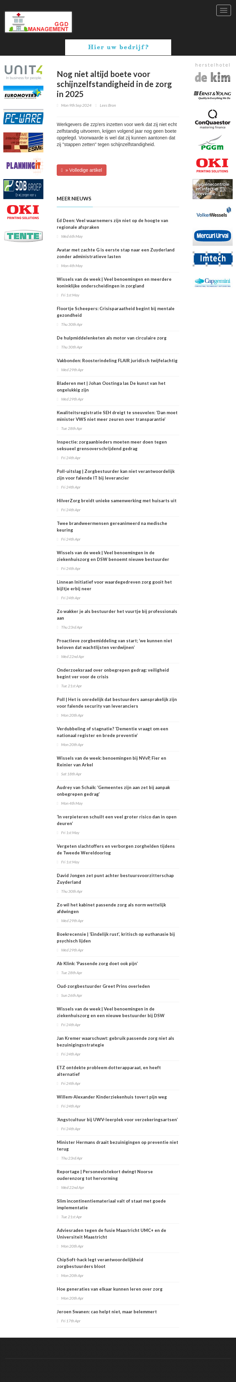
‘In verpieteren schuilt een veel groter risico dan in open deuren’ (117, 820)
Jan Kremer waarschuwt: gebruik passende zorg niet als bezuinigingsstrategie (115, 1041)
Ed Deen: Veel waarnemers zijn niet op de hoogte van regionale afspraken (112, 224)
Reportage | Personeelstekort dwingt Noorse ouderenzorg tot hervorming (105, 1175)
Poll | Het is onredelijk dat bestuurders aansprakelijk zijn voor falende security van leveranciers (117, 703)
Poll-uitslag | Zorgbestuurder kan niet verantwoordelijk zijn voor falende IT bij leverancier (116, 475)
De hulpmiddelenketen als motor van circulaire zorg (112, 337)
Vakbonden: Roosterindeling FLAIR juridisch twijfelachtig (117, 360)
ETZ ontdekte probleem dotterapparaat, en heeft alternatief (109, 1071)
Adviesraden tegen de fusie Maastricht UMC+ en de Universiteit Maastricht (111, 1234)
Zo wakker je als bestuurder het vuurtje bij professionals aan (117, 615)
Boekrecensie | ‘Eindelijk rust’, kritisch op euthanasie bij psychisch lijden (116, 937)
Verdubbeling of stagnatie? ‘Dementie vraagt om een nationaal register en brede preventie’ (112, 732)
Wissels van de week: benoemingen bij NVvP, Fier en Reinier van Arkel (111, 761)
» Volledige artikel (81, 170)
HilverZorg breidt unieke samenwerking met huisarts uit (117, 500)
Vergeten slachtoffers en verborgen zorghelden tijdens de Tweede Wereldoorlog (116, 849)
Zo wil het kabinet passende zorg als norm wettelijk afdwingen (111, 908)
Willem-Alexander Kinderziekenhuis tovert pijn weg (112, 1097)
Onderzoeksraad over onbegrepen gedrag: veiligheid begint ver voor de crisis (113, 673)
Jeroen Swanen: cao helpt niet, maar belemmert (107, 1311)
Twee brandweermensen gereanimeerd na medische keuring (112, 527)
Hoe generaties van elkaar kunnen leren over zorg (110, 1289)
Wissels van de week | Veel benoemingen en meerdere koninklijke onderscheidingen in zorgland (114, 282)
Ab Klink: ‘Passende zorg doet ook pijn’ (97, 963)
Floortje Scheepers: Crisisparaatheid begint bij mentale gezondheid (116, 312)
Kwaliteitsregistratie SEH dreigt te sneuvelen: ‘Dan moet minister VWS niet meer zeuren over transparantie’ (117, 416)
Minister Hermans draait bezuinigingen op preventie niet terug (117, 1146)
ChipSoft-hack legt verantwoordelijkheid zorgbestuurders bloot (100, 1263)
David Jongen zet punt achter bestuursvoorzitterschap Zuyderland (115, 879)
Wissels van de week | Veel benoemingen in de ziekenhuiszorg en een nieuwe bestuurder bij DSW (111, 1012)
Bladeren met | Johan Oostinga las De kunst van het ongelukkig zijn (111, 387)
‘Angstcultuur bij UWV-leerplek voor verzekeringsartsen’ (117, 1119)
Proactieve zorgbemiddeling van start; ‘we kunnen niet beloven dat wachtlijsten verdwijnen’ (114, 644)
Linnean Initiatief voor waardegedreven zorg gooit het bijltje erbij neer (114, 585)
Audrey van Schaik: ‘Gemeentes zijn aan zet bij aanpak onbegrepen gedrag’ (113, 791)
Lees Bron (108, 105)
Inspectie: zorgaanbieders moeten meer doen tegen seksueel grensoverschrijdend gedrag (112, 445)
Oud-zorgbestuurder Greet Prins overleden (103, 986)
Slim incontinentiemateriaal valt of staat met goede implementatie (111, 1204)
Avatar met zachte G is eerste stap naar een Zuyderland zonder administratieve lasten (116, 253)
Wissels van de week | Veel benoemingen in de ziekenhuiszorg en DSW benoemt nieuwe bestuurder (113, 556)
